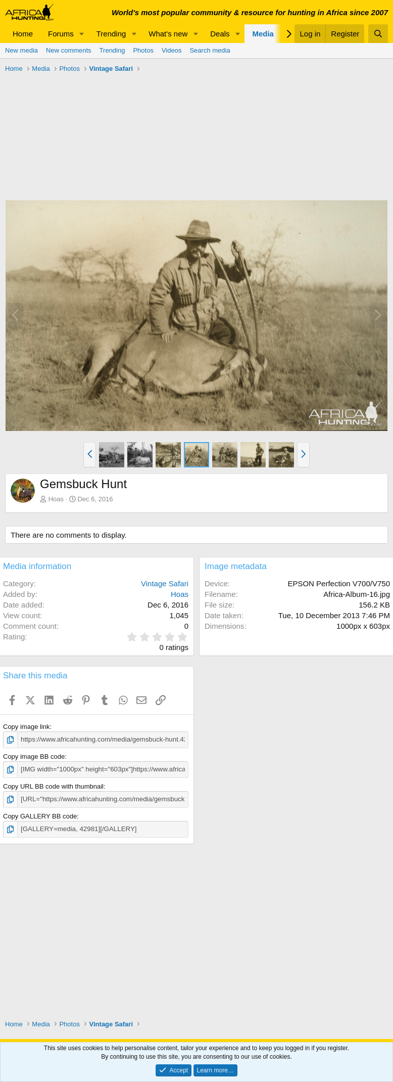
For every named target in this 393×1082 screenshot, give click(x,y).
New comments (68, 50)
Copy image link (26, 726)
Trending (111, 33)
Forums (61, 33)
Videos (172, 50)
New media (21, 50)
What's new (168, 33)
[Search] (378, 33)
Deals (219, 33)
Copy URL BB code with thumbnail (53, 786)
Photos (143, 50)
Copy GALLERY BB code (40, 815)
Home (23, 33)
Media (263, 33)
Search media (209, 50)
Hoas (56, 499)
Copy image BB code (34, 756)
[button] (82, 33)
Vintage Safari (164, 583)
